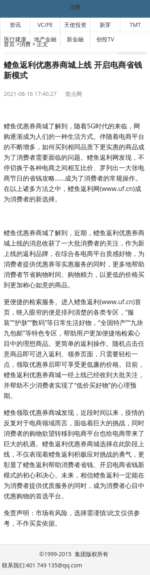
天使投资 (75, 24)
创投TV (105, 39)
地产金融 (45, 39)
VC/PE (45, 24)
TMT (135, 24)
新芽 (105, 24)
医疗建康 (15, 39)
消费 (75, 7)
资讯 (15, 24)
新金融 (75, 39)
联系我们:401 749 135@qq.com (42, 565)
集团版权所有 (91, 554)
